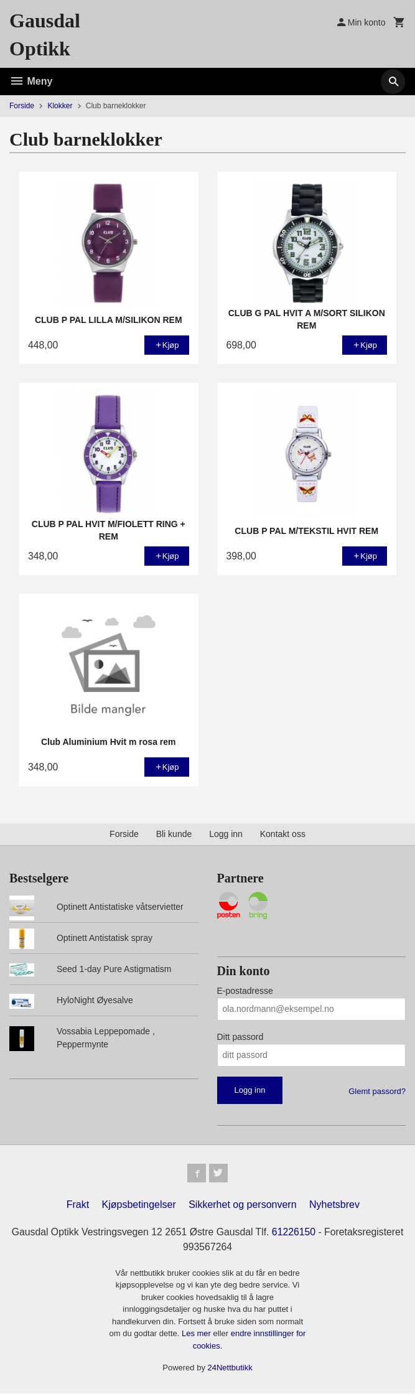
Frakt (78, 1205)
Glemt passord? (377, 1091)
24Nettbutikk (230, 1369)
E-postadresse (245, 991)
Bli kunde (174, 834)
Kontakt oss (282, 834)
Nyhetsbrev (334, 1205)
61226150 (336, 1233)
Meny (30, 81)
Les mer (197, 1335)
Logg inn (226, 834)
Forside (21, 105)
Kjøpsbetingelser (139, 1205)
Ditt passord (240, 1037)
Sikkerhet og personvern (242, 1205)
